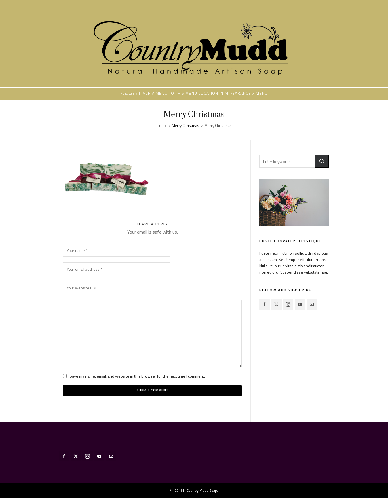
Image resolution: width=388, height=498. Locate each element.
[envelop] (312, 304)
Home (162, 125)
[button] (322, 161)
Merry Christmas (185, 125)
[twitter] (276, 304)
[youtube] (300, 304)
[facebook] (264, 304)
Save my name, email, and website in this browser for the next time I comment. (137, 376)
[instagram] (288, 304)
